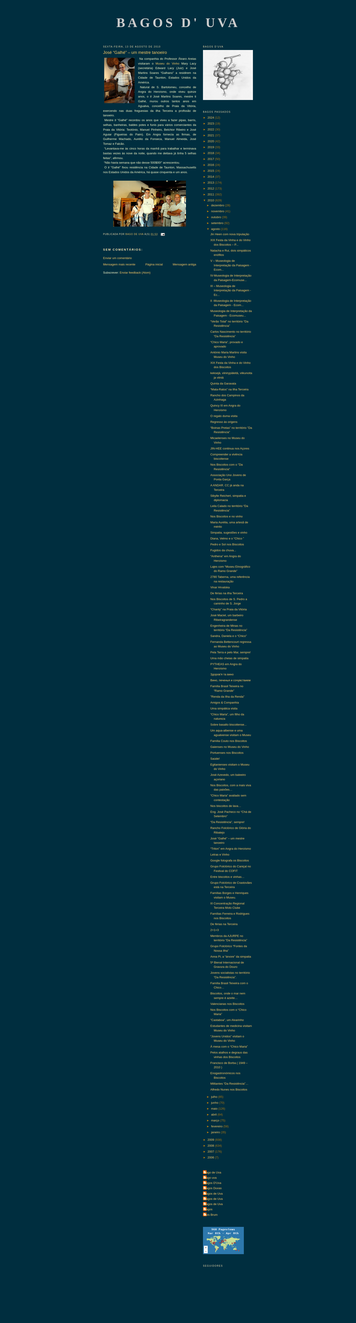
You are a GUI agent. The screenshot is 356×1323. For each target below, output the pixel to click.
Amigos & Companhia (224, 702)
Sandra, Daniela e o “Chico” (228, 636)
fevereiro (217, 1126)
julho (214, 1096)
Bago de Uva (212, 1172)
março (215, 1120)
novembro (218, 211)
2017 (211, 159)
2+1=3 (214, 930)
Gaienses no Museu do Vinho (229, 747)
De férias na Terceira (223, 924)
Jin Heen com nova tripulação (229, 234)
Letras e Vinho (219, 854)
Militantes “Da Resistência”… (229, 1083)
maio (214, 1108)
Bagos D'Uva (212, 1183)
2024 (211, 117)
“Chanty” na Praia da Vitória (228, 609)
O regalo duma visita (223, 416)
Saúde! (215, 758)
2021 (211, 135)
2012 (211, 188)
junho (215, 1102)
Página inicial (154, 264)
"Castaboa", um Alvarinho (227, 1020)
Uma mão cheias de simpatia (229, 658)
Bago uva (210, 1177)
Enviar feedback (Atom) (135, 272)
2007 (211, 1151)
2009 (211, 1139)
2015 (211, 170)
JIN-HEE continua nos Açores (229, 448)
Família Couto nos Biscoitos (228, 741)
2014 (211, 176)
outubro (216, 217)
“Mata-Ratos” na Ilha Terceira (229, 389)
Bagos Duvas (213, 1188)
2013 (211, 182)
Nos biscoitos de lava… (225, 806)
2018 (211, 153)
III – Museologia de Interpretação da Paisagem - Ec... (230, 290)
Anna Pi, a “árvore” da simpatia (230, 956)
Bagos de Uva (213, 1193)
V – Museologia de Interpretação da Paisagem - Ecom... (230, 265)
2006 (211, 1157)
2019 (211, 147)
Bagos (208, 1209)
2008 (211, 1145)
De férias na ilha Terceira (226, 593)
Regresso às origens (223, 422)
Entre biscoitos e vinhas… (227, 877)
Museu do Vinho (167, 63)
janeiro (216, 1132)
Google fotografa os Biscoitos (229, 860)
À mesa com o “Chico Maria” (229, 1046)
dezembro (218, 205)
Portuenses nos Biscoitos (226, 752)
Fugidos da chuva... (223, 550)
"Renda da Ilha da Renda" (227, 696)
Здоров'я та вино (221, 674)
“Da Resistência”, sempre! (227, 822)
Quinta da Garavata (223, 383)
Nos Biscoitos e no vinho (226, 516)
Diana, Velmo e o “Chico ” (227, 538)
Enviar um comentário (117, 258)
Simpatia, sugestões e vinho (228, 532)
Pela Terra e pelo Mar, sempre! (230, 652)
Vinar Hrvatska (220, 587)
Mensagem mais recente (119, 264)
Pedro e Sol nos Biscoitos (227, 544)
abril (214, 1114)
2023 (211, 123)
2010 (211, 200)
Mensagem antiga (184, 264)
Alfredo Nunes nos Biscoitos (228, 1089)
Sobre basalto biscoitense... (228, 724)
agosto (216, 229)
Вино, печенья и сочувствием (230, 680)
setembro (217, 223)
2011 (211, 194)
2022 (211, 129)
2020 (211, 141)
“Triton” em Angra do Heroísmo (230, 848)
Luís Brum (211, 1214)
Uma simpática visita (223, 708)
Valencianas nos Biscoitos (227, 1004)
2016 (211, 165)
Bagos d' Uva (178, 22)
